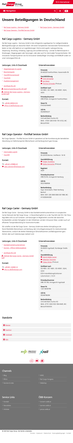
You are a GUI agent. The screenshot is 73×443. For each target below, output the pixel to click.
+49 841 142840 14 (11, 267)
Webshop (42, 383)
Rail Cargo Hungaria (46, 379)
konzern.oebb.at (45, 402)
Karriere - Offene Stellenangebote (14, 248)
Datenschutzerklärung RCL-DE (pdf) (14, 89)
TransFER (6, 155)
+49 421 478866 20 (11, 164)
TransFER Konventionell (10, 75)
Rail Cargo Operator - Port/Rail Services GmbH (18, 30)
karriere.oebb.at (45, 405)
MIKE (41, 375)
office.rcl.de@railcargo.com (12, 106)
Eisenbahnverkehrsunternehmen (13, 245)
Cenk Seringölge (47, 79)
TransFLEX (6, 78)
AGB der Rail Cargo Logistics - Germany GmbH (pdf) (16, 93)
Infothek (5, 409)
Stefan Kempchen (48, 164)
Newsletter (6, 405)
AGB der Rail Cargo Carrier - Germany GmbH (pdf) (18, 257)
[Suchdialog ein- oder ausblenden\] (55, 11)
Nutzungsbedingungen (58, 433)
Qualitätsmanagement (10, 81)
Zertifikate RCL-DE (9, 86)
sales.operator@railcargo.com (13, 167)
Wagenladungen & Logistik (11, 69)
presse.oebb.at (44, 409)
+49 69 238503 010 (11, 103)
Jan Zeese (45, 81)
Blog (4, 375)
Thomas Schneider (48, 84)
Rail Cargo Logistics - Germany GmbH (15, 27)
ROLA (4, 379)
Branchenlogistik (8, 72)
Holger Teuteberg (47, 162)
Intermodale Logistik (9, 152)
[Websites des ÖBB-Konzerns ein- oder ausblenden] (64, 2)
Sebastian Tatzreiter (48, 260)
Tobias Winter (46, 262)
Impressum (39, 433)
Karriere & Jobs (8, 383)
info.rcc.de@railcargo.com (12, 269)
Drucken (32, 433)
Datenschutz (47, 433)
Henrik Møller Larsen (49, 257)
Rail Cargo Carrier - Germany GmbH (51, 27)
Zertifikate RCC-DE (9, 253)
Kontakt (5, 402)
